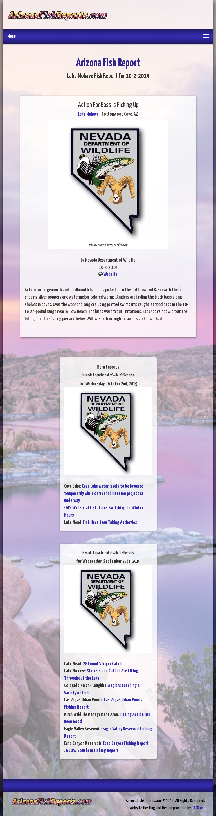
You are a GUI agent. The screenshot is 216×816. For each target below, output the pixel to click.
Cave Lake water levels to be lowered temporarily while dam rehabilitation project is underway (103, 493)
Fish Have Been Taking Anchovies (110, 522)
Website (111, 274)
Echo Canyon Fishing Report (126, 743)
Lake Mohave (88, 114)
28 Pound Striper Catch (102, 664)
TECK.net (198, 808)
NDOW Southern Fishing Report (92, 750)
